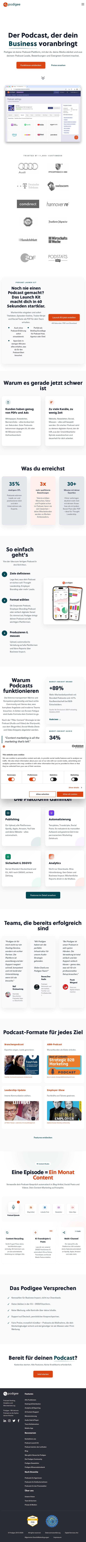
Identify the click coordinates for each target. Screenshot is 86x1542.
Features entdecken (43, 1137)
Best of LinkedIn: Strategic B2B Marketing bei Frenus (61, 1077)
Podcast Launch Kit (32, 1443)
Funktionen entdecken (30, 65)
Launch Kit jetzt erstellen (64, 317)
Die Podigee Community (33, 1459)
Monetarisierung (31, 1416)
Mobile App (29, 1428)
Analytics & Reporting (32, 1408)
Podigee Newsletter (32, 1463)
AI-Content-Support (32, 1412)
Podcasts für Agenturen (33, 1478)
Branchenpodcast (14, 1044)
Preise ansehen (58, 65)
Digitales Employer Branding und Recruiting (58, 1123)
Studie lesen (55, 719)
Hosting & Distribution (33, 1404)
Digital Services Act (71, 1532)
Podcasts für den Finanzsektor (35, 1486)
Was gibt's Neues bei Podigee (35, 1455)
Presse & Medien (31, 1505)
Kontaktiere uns (30, 1439)
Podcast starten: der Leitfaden (35, 1447)
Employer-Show (55, 1090)
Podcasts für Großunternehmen (36, 1482)
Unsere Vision (30, 1496)
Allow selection (42, 794)
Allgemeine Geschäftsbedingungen (37, 1537)
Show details (74, 788)
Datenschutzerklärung (52, 1532)
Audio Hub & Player (32, 1420)
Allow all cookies (70, 794)
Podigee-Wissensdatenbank (35, 1467)
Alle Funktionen (30, 1400)
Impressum (57, 1537)
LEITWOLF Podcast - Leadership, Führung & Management (19, 1123)
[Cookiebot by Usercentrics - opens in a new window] (73, 746)
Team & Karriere (30, 1501)
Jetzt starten (43, 1374)
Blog (26, 1451)
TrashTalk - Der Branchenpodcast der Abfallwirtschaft (18, 1077)
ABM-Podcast (54, 1044)
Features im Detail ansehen (43, 895)
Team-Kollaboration (32, 1424)
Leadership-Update (15, 1090)
